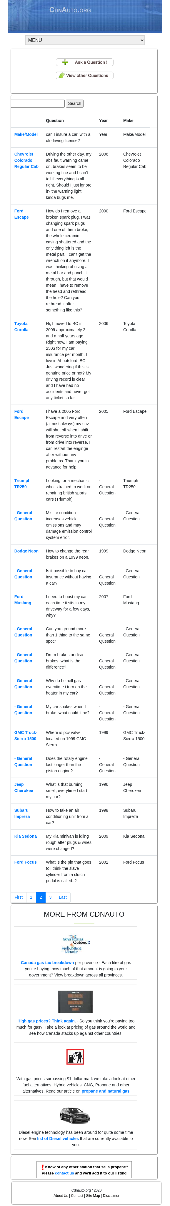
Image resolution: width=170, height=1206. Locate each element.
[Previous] (18, 897)
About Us (61, 1196)
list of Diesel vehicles (58, 1138)
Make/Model (26, 134)
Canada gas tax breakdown (47, 962)
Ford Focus (25, 862)
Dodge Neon (26, 551)
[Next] (62, 897)
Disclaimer (111, 1196)
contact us (64, 1173)
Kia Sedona (25, 836)
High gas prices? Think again (45, 1021)
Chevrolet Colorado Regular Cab (26, 160)
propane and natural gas (106, 1091)
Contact (77, 1196)
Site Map (93, 1196)
